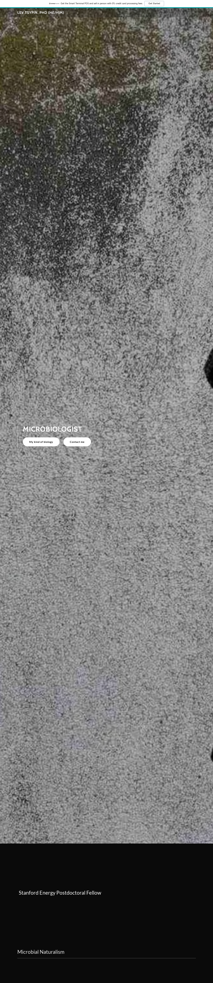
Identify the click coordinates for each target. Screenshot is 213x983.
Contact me (77, 441)
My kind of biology (41, 441)
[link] (40, 12)
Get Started (154, 3)
